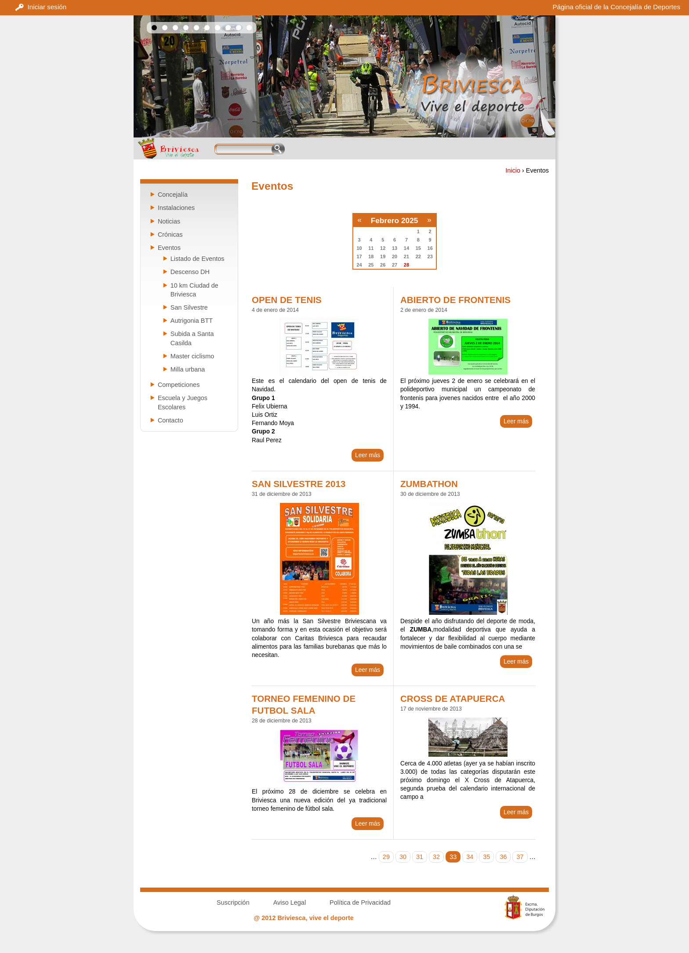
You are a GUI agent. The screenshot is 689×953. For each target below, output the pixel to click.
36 (503, 856)
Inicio (512, 170)
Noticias (169, 221)
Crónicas (170, 234)
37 (519, 856)
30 (402, 856)
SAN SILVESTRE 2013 (298, 484)
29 (386, 856)
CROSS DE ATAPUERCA (452, 698)
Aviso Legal (289, 902)
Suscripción (233, 902)
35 (486, 856)
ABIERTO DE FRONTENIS (455, 300)
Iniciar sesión (47, 7)
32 (436, 856)
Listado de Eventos (197, 258)
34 (469, 856)
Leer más (367, 455)
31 (419, 856)
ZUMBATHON (429, 484)
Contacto (170, 420)
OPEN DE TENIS (287, 300)
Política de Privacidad (360, 902)
